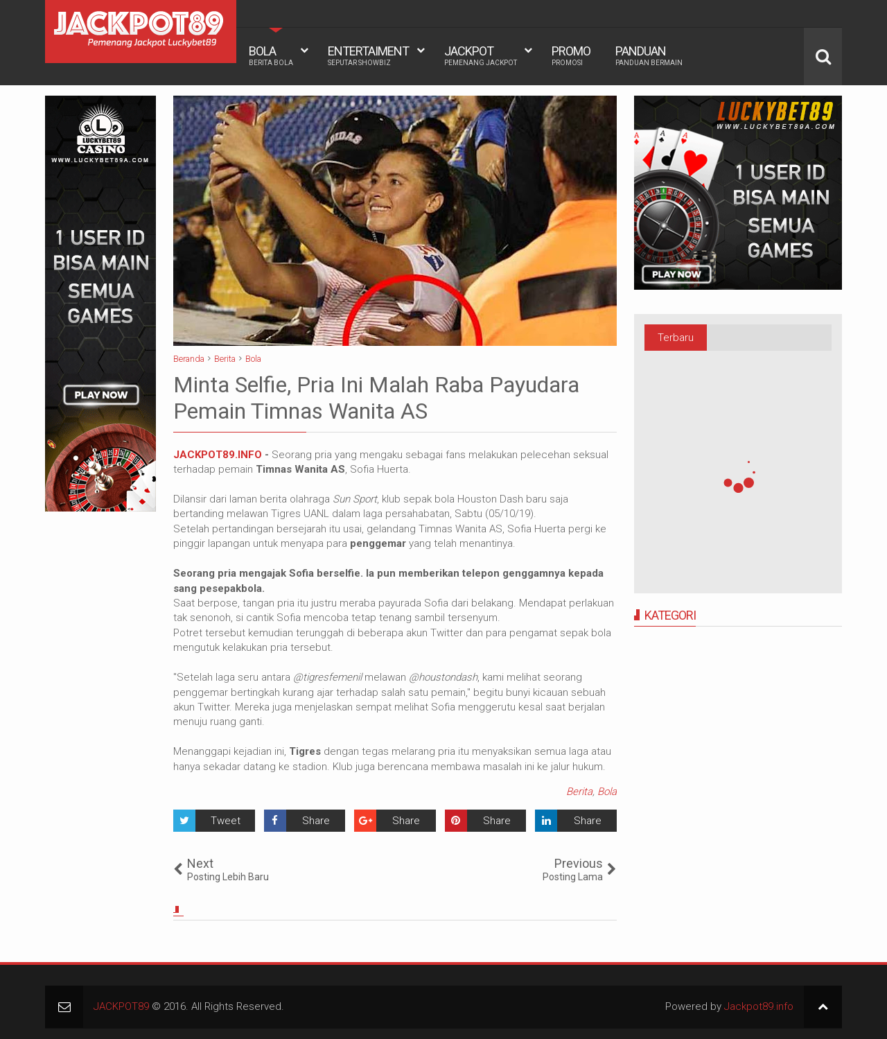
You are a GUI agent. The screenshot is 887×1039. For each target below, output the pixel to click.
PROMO (571, 55)
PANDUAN (649, 55)
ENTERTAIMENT (368, 55)
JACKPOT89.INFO (217, 454)
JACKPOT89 (121, 1006)
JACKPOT (480, 55)
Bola (607, 791)
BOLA (271, 55)
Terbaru (676, 337)
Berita (579, 791)
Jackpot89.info (758, 1006)
